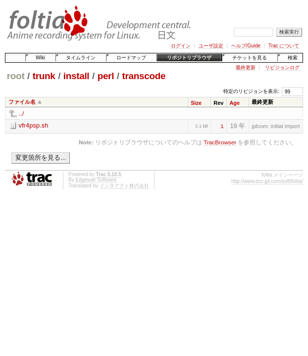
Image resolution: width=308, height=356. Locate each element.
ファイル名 (22, 102)
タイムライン (81, 57)
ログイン (181, 45)
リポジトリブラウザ (189, 57)
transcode (143, 76)
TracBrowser (220, 142)
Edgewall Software (95, 179)
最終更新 (246, 67)
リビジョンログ (282, 67)
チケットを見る (249, 57)
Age (234, 103)
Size (196, 103)
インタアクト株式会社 (124, 185)
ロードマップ (131, 57)
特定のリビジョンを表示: (251, 91)
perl (106, 76)
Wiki (40, 57)
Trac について (283, 45)
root (16, 76)
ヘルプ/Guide (245, 45)
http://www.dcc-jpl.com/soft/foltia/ (267, 181)
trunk (44, 76)
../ (21, 113)
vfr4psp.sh (34, 125)
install (76, 76)
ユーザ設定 (211, 45)
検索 (293, 57)
